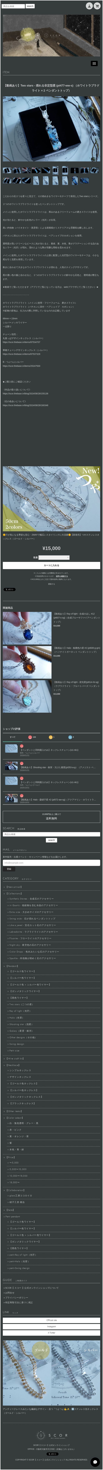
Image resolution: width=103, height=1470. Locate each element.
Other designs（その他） (23, 1037)
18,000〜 (15, 1182)
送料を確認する (62, 576)
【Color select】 (15, 1118)
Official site (52, 1320)
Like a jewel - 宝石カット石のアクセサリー (33, 925)
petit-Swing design (20, 1268)
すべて (12, 737)
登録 (9, 869)
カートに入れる (51, 565)
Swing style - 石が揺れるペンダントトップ (32, 919)
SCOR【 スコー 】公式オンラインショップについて (32, 1287)
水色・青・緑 (17, 1150)
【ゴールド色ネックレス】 (24, 1084)
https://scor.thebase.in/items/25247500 (21, 366)
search (30, 6)
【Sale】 (10, 1210)
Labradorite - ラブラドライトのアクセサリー (34, 932)
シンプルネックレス (20, 1070)
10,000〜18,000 (18, 1176)
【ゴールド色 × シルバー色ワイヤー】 (30, 985)
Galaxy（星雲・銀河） (22, 1031)
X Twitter (51, 1333)
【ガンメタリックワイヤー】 (25, 991)
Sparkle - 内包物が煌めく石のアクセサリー (33, 958)
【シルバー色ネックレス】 (24, 1090)
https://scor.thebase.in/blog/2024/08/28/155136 (25, 393)
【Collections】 (14, 894)
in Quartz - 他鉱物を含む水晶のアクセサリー (34, 905)
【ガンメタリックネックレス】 (26, 1097)
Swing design (17, 1044)
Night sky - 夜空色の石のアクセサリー (30, 945)
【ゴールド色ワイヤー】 (23, 971)
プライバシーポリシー (16, 1297)
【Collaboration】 (16, 1190)
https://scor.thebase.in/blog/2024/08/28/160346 (25, 405)
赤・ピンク (16, 1130)
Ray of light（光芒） (21, 1011)
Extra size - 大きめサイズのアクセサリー (32, 912)
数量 (35, 557)
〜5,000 (14, 1163)
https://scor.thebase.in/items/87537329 (21, 354)
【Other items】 (14, 1111)
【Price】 (11, 1157)
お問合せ (10, 1292)
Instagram (51, 1326)
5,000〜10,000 (18, 1169)
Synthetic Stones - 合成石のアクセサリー (32, 899)
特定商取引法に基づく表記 (19, 1302)
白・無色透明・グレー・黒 (24, 1123)
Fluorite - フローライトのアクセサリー (31, 938)
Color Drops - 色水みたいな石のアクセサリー (34, 952)
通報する (51, 584)
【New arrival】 (14, 887)
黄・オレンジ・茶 (19, 1136)
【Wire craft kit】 (15, 1059)
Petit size (14, 1051)
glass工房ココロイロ (21, 1196)
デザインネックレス (20, 1077)
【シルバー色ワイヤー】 (23, 978)
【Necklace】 (13, 1065)
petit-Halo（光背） (20, 1261)
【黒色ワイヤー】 (19, 998)
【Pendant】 (12, 966)
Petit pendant (13, 1217)
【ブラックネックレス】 (23, 1103)
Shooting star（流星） (22, 1024)
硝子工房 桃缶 (17, 1202)
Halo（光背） (17, 1018)
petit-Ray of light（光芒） (23, 1255)
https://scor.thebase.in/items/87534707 (21, 342)
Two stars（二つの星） (22, 1004)
